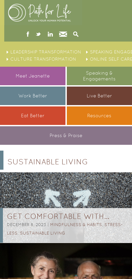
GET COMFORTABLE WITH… (58, 216)
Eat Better (33, 115)
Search (75, 35)
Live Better (99, 95)
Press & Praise (66, 135)
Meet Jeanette (33, 76)
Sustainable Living (42, 233)
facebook (28, 35)
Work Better (32, 95)
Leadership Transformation (45, 52)
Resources (99, 115)
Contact (63, 35)
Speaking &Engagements (99, 76)
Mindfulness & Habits (76, 224)
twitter (38, 35)
